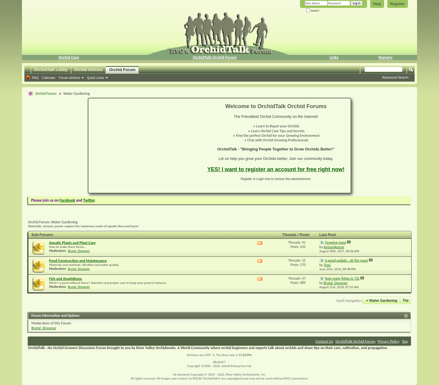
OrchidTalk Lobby (51, 69)
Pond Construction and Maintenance (78, 260)
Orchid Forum (122, 69)
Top (406, 300)
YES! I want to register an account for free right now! (275, 169)
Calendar (48, 77)
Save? (312, 10)
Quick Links (95, 77)
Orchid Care (68, 57)
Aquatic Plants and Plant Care (72, 242)
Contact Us (324, 341)
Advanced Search (395, 77)
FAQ (35, 77)
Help (377, 4)
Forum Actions (69, 77)
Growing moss (335, 242)
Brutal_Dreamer (79, 251)
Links (334, 57)
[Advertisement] (144, 145)
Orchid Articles (88, 69)
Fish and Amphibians (65, 278)
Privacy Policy (388, 341)
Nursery (386, 57)
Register (397, 4)
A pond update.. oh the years (346, 260)
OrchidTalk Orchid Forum (215, 57)
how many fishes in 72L (342, 278)
